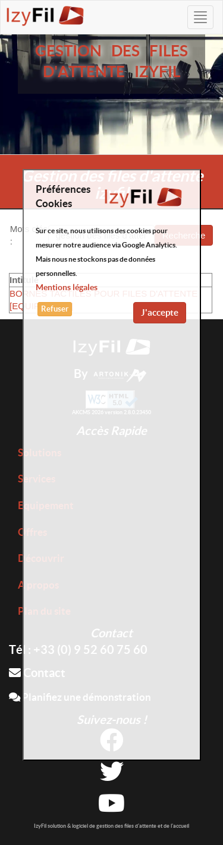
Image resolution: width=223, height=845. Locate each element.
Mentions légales (67, 287)
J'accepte (159, 312)
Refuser (54, 308)
